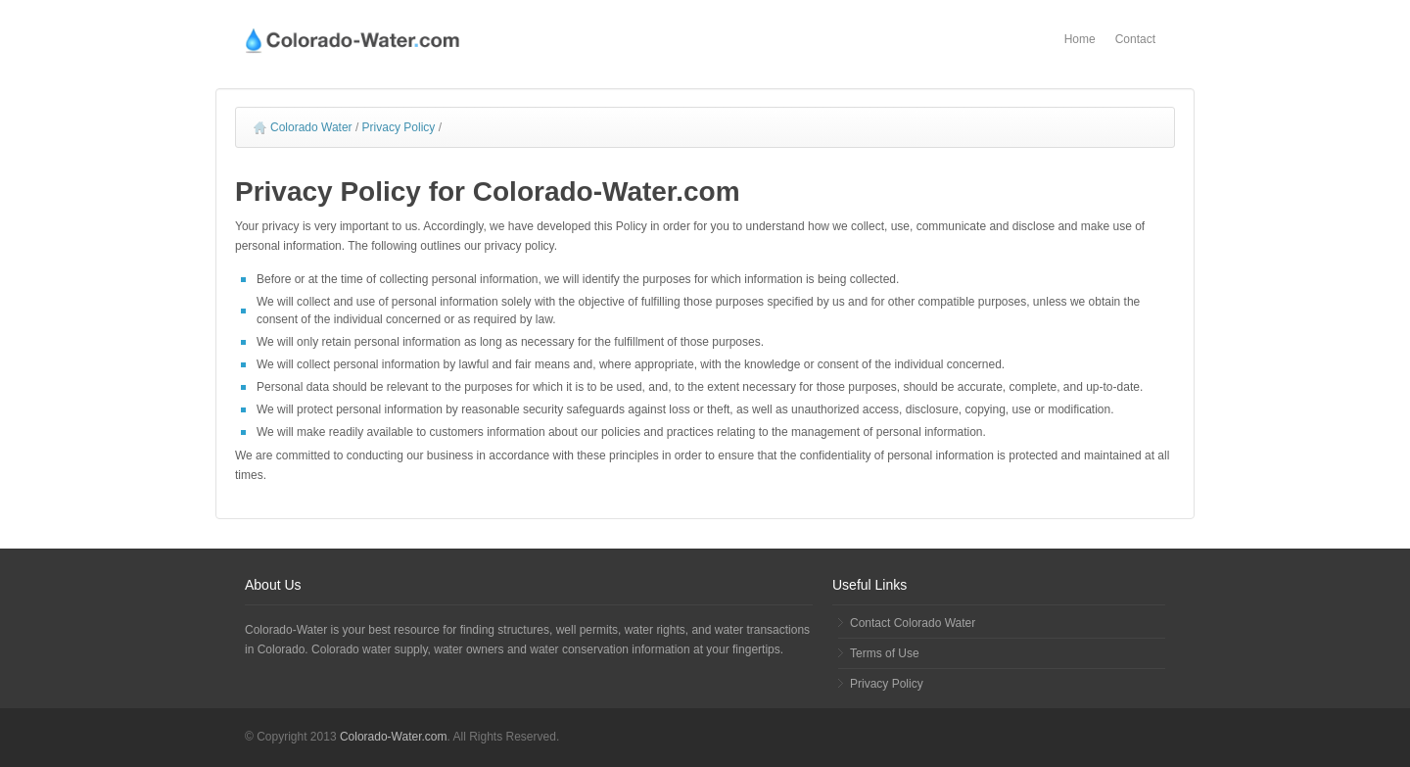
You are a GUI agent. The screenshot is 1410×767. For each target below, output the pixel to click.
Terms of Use (884, 653)
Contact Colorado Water (912, 623)
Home (1080, 39)
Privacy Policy (399, 127)
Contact (1135, 39)
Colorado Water (303, 127)
